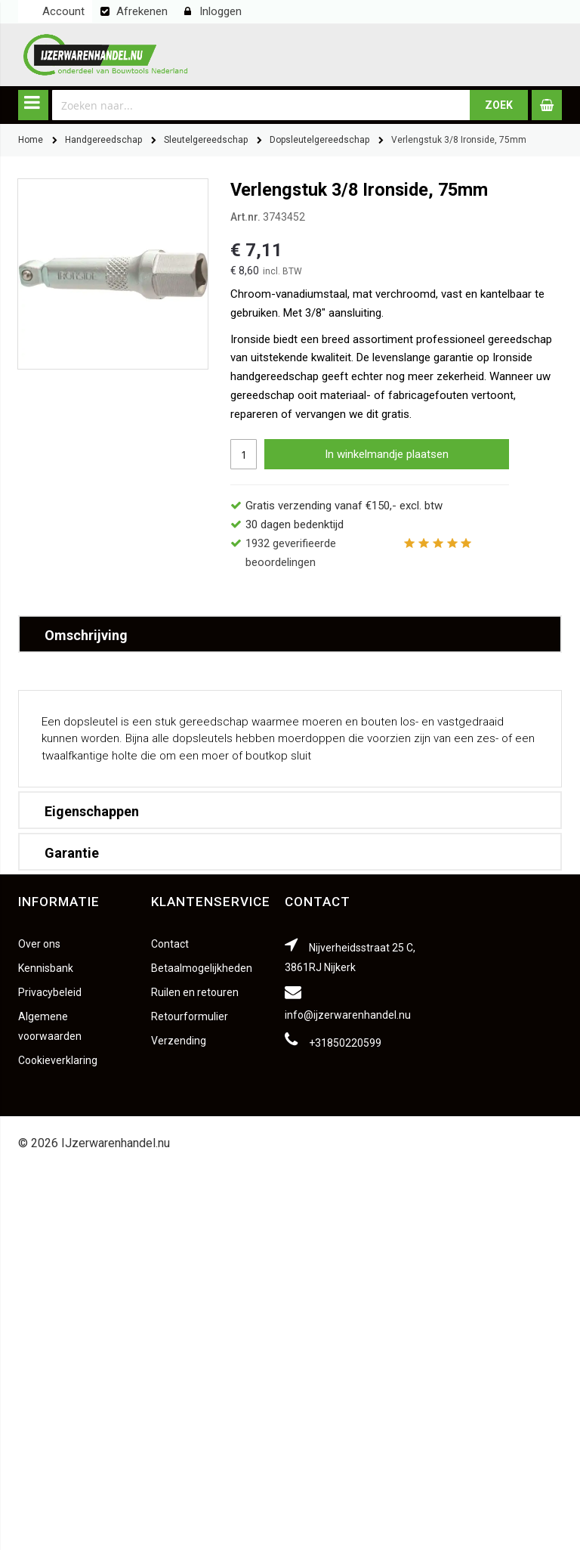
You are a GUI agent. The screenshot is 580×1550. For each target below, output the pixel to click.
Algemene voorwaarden (50, 1026)
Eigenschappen (92, 811)
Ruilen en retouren (195, 992)
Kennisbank (45, 968)
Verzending (178, 1041)
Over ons (39, 944)
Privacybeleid (50, 992)
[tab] (290, 634)
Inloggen (220, 11)
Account (63, 11)
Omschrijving (86, 635)
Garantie (72, 853)
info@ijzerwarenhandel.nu (348, 1015)
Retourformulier (189, 1016)
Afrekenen (142, 11)
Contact (170, 944)
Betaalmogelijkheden (201, 968)
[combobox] (261, 105)
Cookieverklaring (57, 1060)
